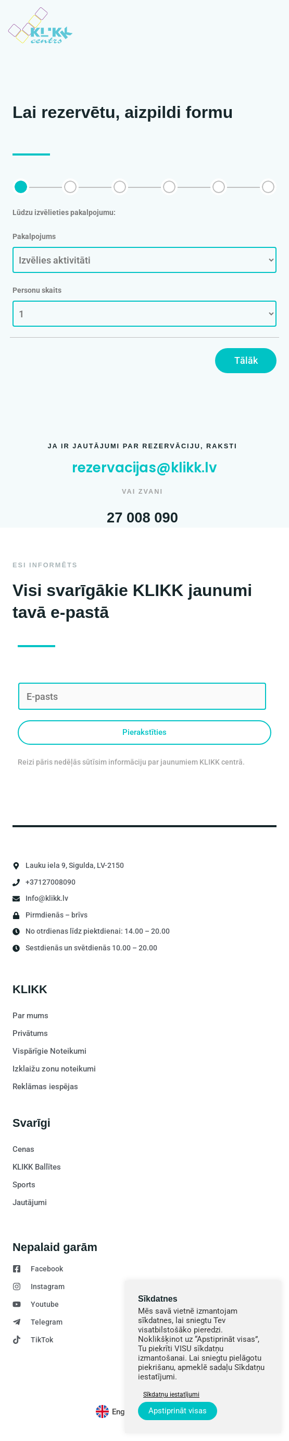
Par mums (30, 1015)
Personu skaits (36, 290)
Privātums (30, 1033)
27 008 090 (142, 516)
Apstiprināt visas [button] (177, 1410)
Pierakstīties (144, 732)
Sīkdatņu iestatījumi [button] (171, 1394)
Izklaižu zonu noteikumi (54, 1069)
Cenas (23, 1149)
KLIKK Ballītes (36, 1167)
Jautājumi (29, 1202)
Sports (23, 1184)
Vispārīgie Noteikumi (49, 1051)
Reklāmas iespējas (45, 1086)
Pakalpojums (34, 236)
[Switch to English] (117, 1411)
